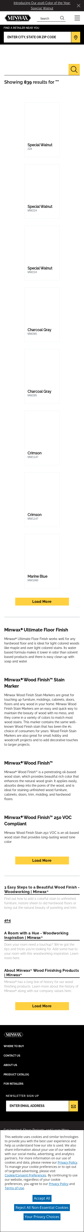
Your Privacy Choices (42, 1216)
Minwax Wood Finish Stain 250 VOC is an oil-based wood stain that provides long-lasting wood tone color (41, 837)
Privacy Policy (67, 1162)
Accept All (42, 1198)
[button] (77, 18)
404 (7, 920)
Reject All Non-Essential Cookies (42, 1207)
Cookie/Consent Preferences (25, 1175)
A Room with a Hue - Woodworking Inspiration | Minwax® (36, 935)
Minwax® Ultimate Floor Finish (36, 630)
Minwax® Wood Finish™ (28, 763)
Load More (42, 601)
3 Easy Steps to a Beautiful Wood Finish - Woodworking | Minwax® (42, 889)
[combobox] (48, 18)
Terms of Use (14, 1188)
